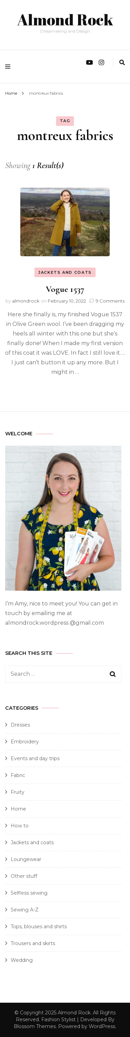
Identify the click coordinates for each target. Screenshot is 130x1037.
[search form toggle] (122, 63)
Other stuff (24, 876)
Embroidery (25, 742)
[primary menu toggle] (9, 66)
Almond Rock (65, 19)
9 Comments (110, 301)
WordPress (102, 1026)
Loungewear (26, 859)
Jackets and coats (65, 272)
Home (18, 809)
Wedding (22, 960)
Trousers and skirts (33, 943)
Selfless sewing (29, 893)
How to (20, 826)
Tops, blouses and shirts (39, 926)
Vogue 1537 (65, 289)
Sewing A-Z (25, 910)
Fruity (17, 792)
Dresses (20, 725)
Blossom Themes (35, 1026)
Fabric (18, 775)
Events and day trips (35, 758)
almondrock (26, 301)
